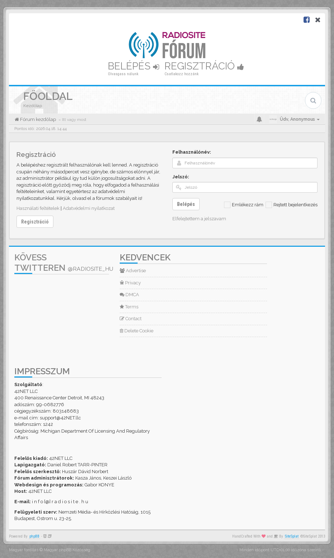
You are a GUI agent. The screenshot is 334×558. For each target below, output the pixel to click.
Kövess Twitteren (63, 262)
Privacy (130, 282)
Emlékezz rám (243, 205)
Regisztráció (204, 66)
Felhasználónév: (191, 152)
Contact (131, 318)
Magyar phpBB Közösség (67, 550)
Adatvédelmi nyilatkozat (89, 208)
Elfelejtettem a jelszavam (199, 218)
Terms (129, 306)
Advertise (133, 270)
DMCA (129, 294)
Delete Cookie (136, 330)
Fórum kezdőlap (37, 119)
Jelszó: (180, 176)
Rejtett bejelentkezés (292, 205)
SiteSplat (292, 536)
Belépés (133, 66)
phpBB (34, 536)
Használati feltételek (37, 208)
